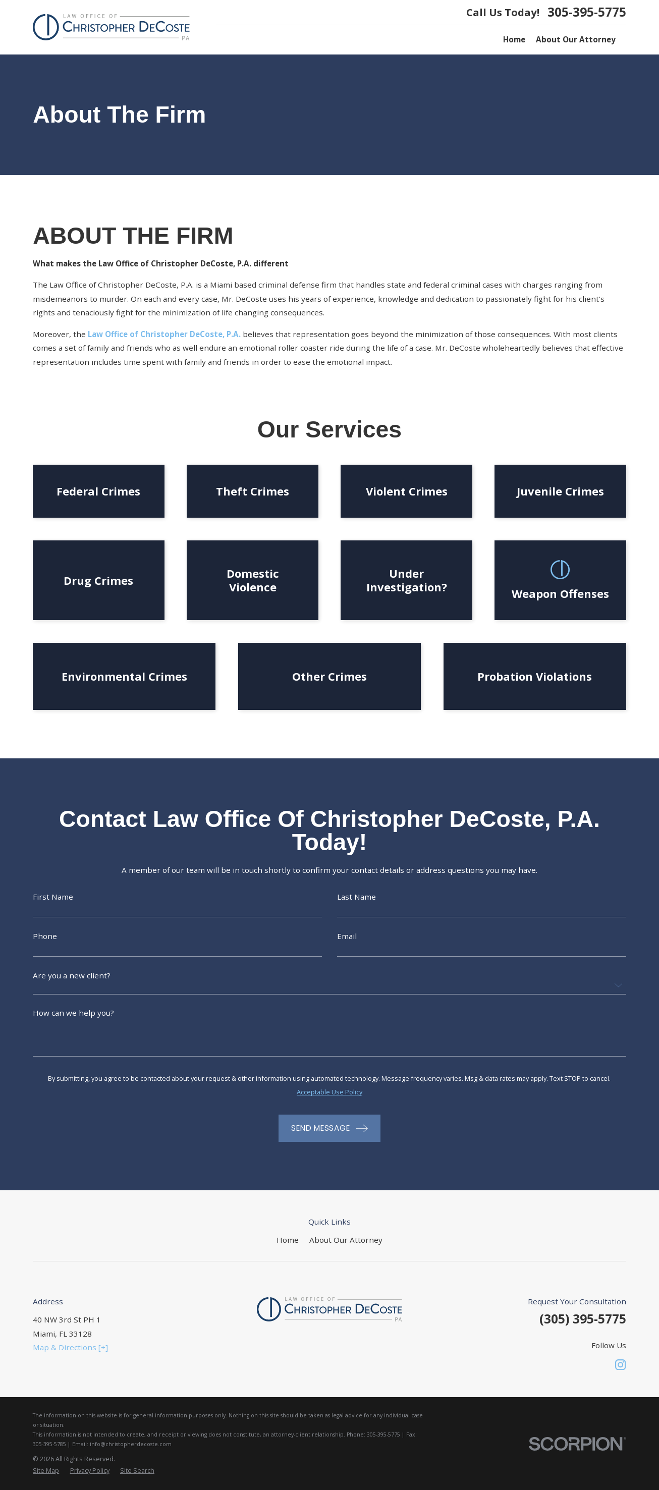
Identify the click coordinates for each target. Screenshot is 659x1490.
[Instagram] (620, 1364)
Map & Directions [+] (70, 1347)
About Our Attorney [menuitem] (576, 39)
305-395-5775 (586, 12)
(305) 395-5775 (582, 1318)
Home (288, 1240)
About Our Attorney (345, 1240)
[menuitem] (46, 1470)
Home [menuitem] (514, 39)
